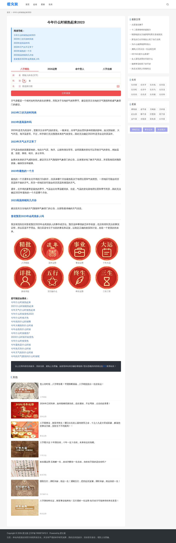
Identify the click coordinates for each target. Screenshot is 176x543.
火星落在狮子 (137, 25)
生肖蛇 (134, 89)
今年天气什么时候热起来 (23, 310)
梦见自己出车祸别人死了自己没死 (146, 39)
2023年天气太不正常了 (23, 47)
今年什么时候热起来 (21, 302)
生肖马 (153, 89)
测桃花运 (136, 129)
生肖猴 (153, 94)
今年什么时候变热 (20, 341)
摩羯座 (134, 109)
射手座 (143, 109)
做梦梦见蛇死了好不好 (141, 64)
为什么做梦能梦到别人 (141, 44)
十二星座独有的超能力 (141, 30)
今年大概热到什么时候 (22, 325)
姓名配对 (161, 129)
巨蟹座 (153, 114)
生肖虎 (143, 94)
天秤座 (162, 109)
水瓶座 (143, 119)
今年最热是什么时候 (21, 344)
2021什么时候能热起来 (22, 306)
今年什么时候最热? (20, 333)
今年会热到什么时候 (21, 329)
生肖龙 (162, 89)
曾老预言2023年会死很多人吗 (26, 59)
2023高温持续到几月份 (23, 55)
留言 (105, 366)
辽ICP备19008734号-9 (38, 533)
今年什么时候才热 (20, 317)
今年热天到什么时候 (21, 348)
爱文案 (63, 533)
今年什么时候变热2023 (22, 314)
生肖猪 (134, 85)
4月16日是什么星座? (140, 54)
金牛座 (134, 119)
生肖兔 (153, 85)
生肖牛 (143, 89)
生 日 (17, 86)
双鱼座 (153, 119)
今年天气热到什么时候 (22, 352)
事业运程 (148, 129)
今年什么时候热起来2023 (24, 35)
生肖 (51, 4)
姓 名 (17, 75)
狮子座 (143, 114)
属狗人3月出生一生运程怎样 (144, 49)
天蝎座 (153, 109)
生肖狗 (162, 94)
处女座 (134, 114)
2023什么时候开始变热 (22, 337)
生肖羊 (143, 85)
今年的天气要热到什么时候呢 (25, 356)
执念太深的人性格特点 (141, 69)
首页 (28, 4)
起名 (36, 4)
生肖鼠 (162, 85)
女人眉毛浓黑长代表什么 (142, 59)
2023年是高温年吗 (22, 43)
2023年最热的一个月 (22, 51)
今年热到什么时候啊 (21, 321)
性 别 (17, 81)
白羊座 (162, 119)
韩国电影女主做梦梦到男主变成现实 (147, 34)
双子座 (162, 114)
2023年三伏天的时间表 (23, 39)
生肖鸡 (134, 94)
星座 (43, 4)
